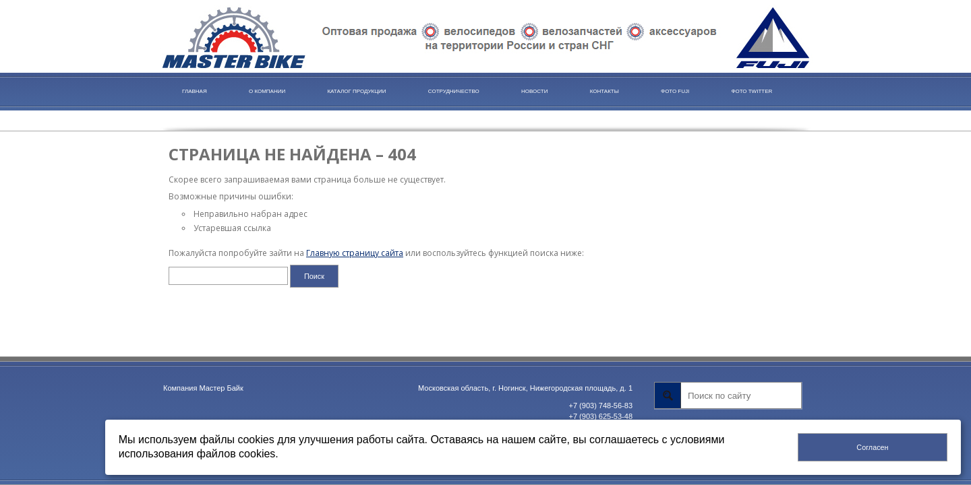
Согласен (872, 447)
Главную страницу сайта (354, 253)
